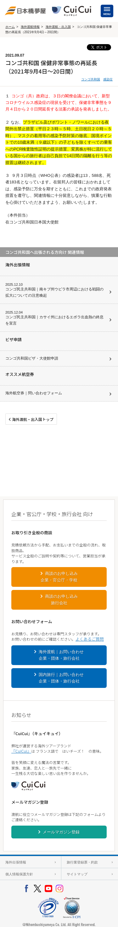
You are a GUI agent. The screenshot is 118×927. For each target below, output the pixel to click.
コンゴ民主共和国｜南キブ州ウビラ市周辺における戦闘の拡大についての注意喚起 (54, 292)
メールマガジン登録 (61, 832)
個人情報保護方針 (19, 874)
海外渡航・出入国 (58, 26)
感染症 (108, 79)
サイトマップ (77, 874)
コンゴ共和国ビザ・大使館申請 (31, 358)
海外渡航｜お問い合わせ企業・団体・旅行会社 (61, 655)
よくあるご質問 (90, 639)
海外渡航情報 (30, 26)
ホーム (10, 26)
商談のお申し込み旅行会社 (61, 599)
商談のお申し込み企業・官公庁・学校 (59, 576)
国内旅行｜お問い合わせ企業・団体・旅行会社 (61, 678)
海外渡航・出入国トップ (32, 419)
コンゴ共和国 (90, 79)
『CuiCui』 (21, 751)
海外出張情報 (15, 862)
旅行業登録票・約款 (82, 862)
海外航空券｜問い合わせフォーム (33, 393)
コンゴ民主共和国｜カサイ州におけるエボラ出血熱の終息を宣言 (54, 320)
